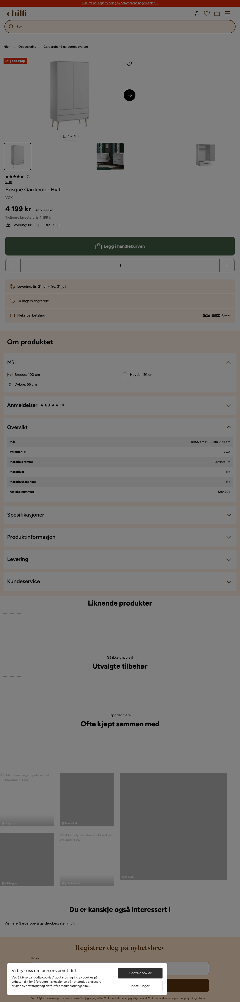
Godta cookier (140, 973)
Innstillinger (140, 986)
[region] (87, 979)
